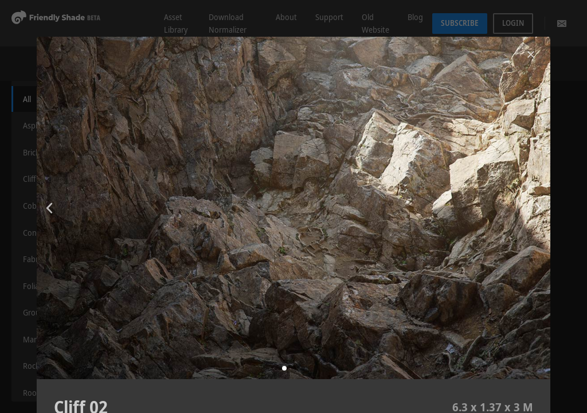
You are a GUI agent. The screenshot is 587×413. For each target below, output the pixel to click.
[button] (284, 368)
